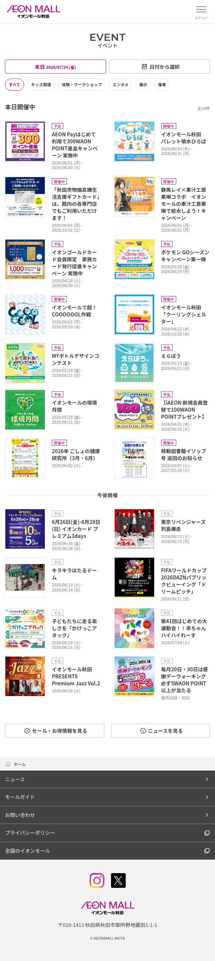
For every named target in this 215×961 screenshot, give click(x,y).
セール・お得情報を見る (55, 730)
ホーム (15, 764)
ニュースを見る (161, 730)
